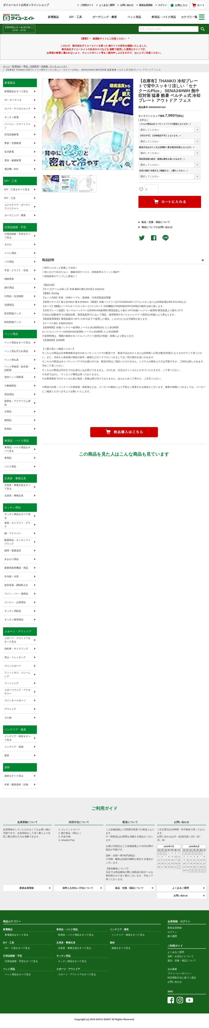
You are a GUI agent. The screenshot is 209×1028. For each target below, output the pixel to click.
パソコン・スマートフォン (17, 126)
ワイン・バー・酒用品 (16, 593)
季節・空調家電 (31, 66)
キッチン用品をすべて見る (17, 516)
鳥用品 (8, 428)
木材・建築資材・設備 (16, 784)
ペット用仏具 (11, 359)
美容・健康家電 (12, 160)
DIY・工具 (75, 17)
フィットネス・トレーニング (17, 674)
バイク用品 (10, 466)
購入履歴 (172, 936)
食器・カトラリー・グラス (17, 524)
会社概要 (172, 969)
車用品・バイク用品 (163, 17)
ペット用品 (134, 17)
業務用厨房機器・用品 (16, 567)
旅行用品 (9, 287)
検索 (202, 29)
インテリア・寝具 (15, 729)
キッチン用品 (12, 507)
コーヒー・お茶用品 (15, 602)
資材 (7, 767)
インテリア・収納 (13, 746)
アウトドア (10, 709)
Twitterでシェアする (141, 238)
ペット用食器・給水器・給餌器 (17, 368)
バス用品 (9, 261)
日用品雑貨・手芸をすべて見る (17, 236)
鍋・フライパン (12, 533)
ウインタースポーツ (15, 700)
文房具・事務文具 (15, 478)
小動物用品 (10, 385)
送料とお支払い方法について (77, 888)
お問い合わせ (126, 5)
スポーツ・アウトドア (17, 631)
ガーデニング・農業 (104, 17)
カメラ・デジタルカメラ (17, 108)
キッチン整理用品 (13, 619)
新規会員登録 (145, 5)
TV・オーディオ (13, 100)
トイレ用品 (10, 253)
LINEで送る (165, 238)
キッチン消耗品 (12, 611)
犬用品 (8, 411)
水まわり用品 (11, 559)
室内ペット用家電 (13, 377)
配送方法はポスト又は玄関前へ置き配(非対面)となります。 (167, 147)
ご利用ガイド (86, 5)
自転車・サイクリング (16, 648)
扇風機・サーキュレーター (54, 66)
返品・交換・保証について (155, 222)
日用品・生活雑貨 (13, 296)
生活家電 (9, 151)
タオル (8, 244)
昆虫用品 (9, 394)
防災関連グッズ (12, 313)
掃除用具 (9, 279)
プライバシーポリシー (179, 973)
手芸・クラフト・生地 (16, 270)
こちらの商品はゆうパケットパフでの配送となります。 (165, 124)
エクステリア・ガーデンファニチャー (17, 206)
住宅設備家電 (11, 134)
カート (198, 5)
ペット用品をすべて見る (17, 342)
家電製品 (53, 17)
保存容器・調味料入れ (16, 585)
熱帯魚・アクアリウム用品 (17, 403)
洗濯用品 (9, 304)
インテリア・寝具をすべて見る (17, 738)
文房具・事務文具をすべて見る (17, 487)
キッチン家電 (11, 117)
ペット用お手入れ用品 (16, 351)
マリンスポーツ (12, 666)
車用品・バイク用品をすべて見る (17, 449)
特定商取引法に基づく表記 (182, 977)
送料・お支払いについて (181, 956)
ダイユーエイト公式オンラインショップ (26, 5)
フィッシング (11, 683)
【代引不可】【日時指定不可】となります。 (160, 135)
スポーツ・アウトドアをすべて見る (17, 640)
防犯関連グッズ (12, 322)
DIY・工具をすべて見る (17, 189)
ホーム (6, 66)
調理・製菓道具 (12, 550)
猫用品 (8, 420)
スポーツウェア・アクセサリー (17, 692)
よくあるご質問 (106, 5)
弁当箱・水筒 (11, 576)
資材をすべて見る (13, 775)
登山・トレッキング (15, 657)
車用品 (8, 457)
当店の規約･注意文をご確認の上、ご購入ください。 (164, 170)
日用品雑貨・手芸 (15, 227)
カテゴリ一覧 (192, 17)
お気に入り (179, 5)
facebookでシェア (153, 238)
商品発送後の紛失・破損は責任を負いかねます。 (162, 159)
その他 (8, 717)
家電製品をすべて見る (16, 91)
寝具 (6, 755)
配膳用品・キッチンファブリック (17, 542)
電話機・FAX (11, 169)
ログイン (162, 5)
